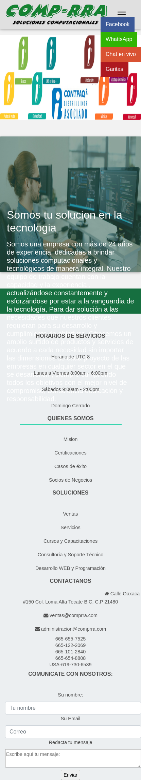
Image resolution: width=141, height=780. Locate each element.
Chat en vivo (121, 54)
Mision (71, 439)
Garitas (114, 69)
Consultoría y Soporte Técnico (70, 554)
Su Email (71, 718)
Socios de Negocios (70, 480)
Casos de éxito (70, 466)
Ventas (70, 514)
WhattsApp (119, 39)
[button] (10, 77)
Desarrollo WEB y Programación (70, 568)
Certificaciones (70, 453)
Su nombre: (70, 695)
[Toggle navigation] (121, 14)
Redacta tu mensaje (70, 742)
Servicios (70, 527)
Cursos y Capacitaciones (70, 541)
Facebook (117, 24)
